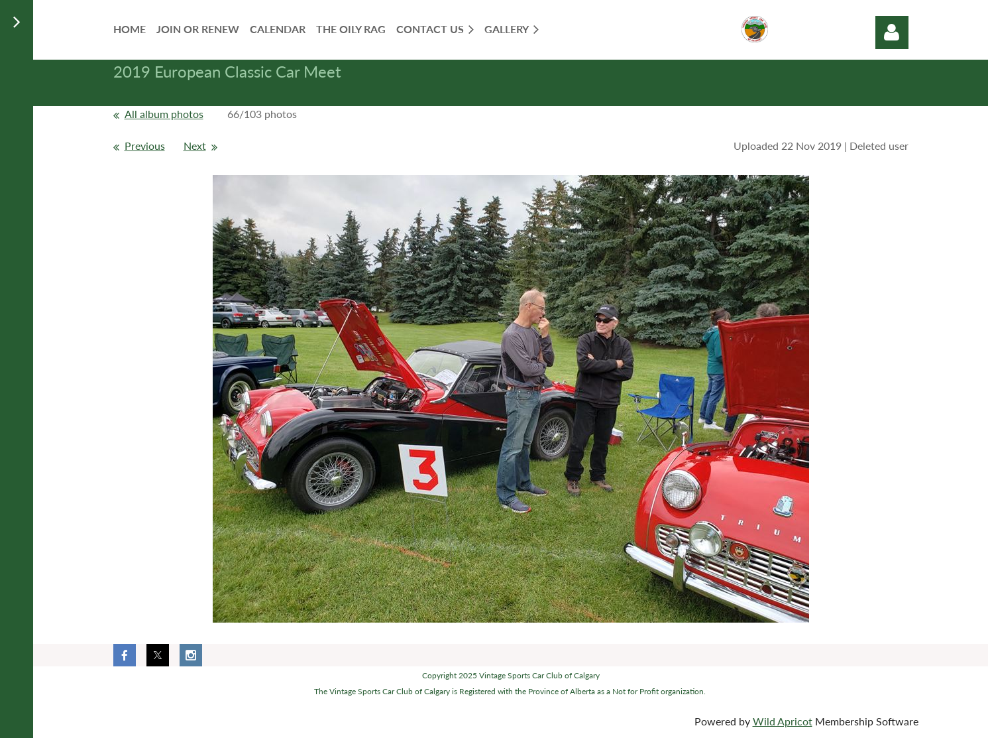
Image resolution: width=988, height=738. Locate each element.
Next (195, 145)
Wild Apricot (782, 721)
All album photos (164, 113)
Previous (145, 145)
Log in (891, 32)
